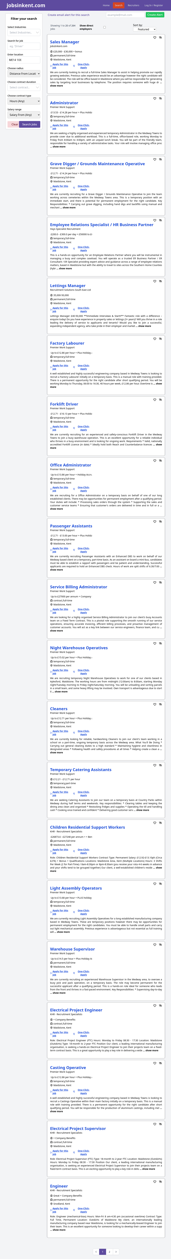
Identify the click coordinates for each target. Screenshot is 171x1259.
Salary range (15, 109)
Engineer (59, 1186)
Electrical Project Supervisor (78, 1128)
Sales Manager (64, 42)
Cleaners (58, 708)
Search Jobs (29, 124)
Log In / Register (154, 5)
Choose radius (15, 68)
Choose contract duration (22, 82)
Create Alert (155, 15)
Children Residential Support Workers (87, 827)
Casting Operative (68, 1067)
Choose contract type (19, 95)
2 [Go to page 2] (109, 1251)
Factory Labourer (67, 343)
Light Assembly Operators (76, 888)
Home (106, 5)
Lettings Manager (68, 285)
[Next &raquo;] (116, 1252)
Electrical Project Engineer (76, 1010)
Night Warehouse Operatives (79, 647)
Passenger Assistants (71, 526)
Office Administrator (70, 465)
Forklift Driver (64, 404)
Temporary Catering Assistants (81, 769)
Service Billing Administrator (78, 586)
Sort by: (138, 25)
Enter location (15, 54)
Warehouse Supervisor (72, 949)
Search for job (15, 40)
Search (118, 5)
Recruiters (133, 5)
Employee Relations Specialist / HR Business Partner (101, 224)
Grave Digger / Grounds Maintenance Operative (97, 163)
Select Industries (17, 27)
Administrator (64, 102)
